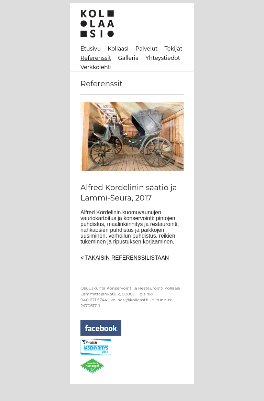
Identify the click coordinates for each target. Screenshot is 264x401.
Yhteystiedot (162, 58)
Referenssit (95, 58)
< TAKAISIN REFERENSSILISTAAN (124, 258)
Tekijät (174, 48)
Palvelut (146, 48)
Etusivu (90, 48)
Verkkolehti (96, 67)
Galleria (128, 58)
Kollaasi (118, 48)
